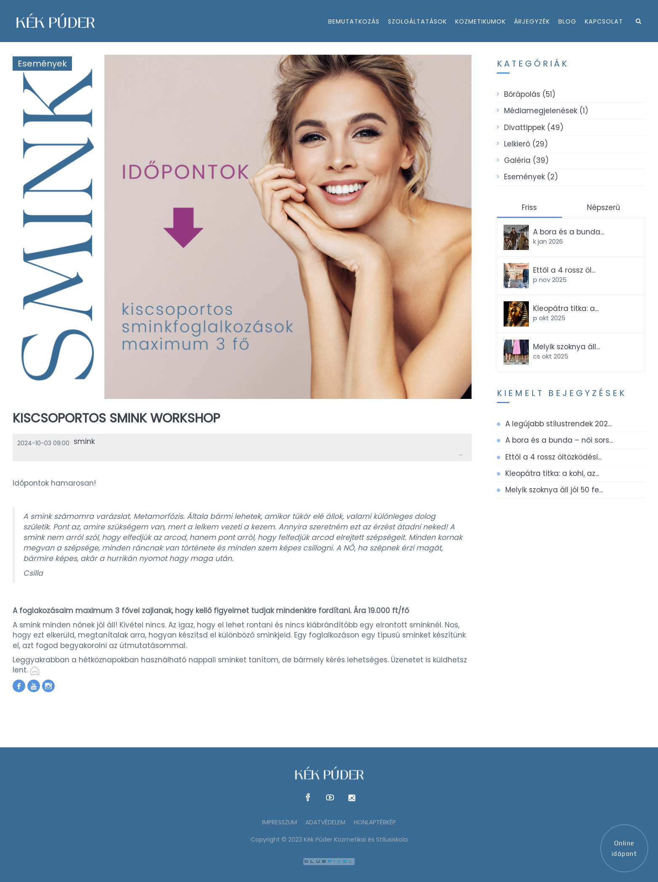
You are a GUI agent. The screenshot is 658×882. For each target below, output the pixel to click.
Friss (529, 207)
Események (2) (531, 177)
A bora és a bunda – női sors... (559, 440)
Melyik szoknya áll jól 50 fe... (554, 490)
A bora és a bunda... (568, 232)
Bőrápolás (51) (529, 94)
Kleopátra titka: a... (566, 308)
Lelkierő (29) (526, 144)
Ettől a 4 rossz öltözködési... (553, 457)
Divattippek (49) (533, 127)
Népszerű (603, 207)
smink (84, 441)
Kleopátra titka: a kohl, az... (552, 473)
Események (42, 63)
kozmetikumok (480, 21)
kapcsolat (604, 21)
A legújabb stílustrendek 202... (558, 424)
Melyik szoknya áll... (566, 347)
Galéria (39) (526, 160)
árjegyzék (532, 21)
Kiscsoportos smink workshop (116, 418)
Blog (567, 21)
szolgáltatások (417, 21)
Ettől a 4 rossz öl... (564, 270)
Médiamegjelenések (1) (546, 111)
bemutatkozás (353, 21)
